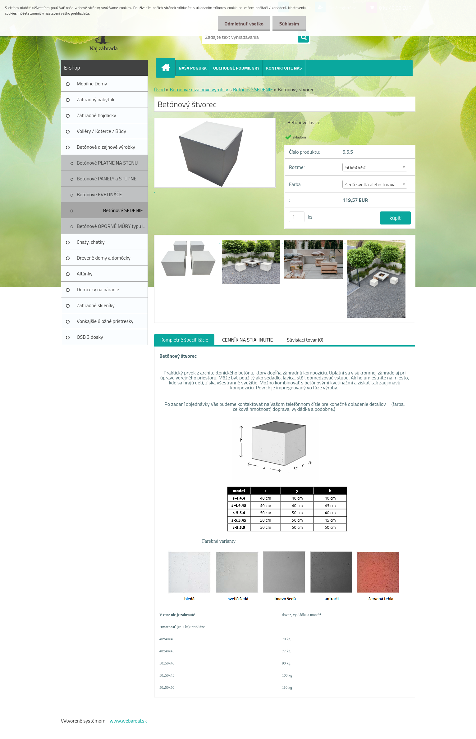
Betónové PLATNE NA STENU (107, 162)
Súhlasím (288, 23)
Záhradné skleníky (96, 305)
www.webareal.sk (128, 720)
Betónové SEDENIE (123, 210)
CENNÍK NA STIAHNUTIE (247, 339)
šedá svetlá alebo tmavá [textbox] (370, 184)
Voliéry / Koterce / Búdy (101, 131)
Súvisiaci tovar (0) (305, 339)
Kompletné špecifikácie (184, 339)
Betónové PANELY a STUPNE (107, 178)
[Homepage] (168, 67)
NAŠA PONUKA (193, 68)
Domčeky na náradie (98, 289)
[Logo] (103, 36)
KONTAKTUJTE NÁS (284, 68)
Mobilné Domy (92, 83)
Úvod (159, 89)
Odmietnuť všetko (240, 23)
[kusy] (296, 216)
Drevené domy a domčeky (103, 257)
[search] (303, 37)
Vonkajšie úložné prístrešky (105, 321)
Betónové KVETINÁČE (99, 194)
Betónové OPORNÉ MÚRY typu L (111, 226)
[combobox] (374, 167)
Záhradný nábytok (95, 99)
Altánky (85, 273)
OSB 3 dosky (90, 337)
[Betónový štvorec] (189, 241)
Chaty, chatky (91, 242)
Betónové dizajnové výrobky (106, 147)
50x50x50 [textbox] (355, 167)
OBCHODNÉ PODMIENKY (236, 68)
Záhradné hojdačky (96, 115)
